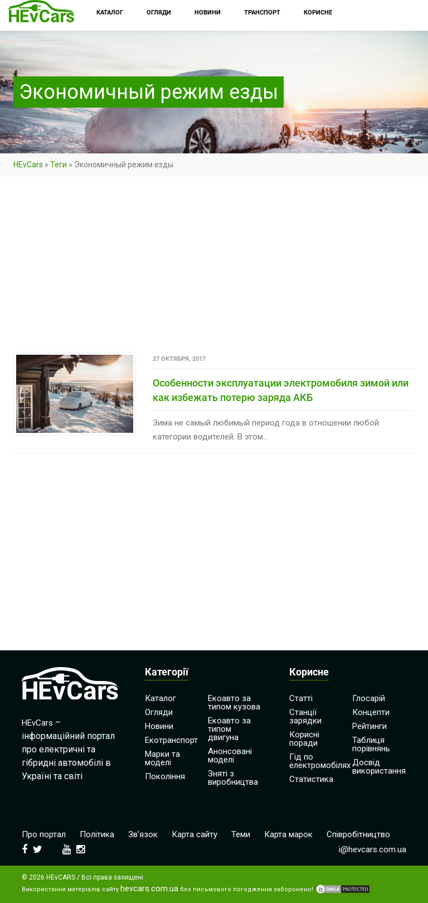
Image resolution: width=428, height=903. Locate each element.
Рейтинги (369, 726)
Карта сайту (194, 834)
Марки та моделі (162, 758)
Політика (97, 834)
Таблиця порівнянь (371, 744)
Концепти (371, 712)
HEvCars (28, 164)
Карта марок (288, 834)
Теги (58, 164)
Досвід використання (379, 766)
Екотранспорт (171, 740)
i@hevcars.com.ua (372, 849)
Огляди (159, 712)
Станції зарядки (305, 716)
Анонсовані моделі (230, 755)
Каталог (160, 698)
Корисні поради (304, 739)
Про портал (44, 834)
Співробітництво (358, 834)
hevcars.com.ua (149, 889)
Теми (240, 834)
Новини (159, 726)
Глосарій (368, 698)
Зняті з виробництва (233, 778)
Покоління (165, 776)
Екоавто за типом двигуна (229, 729)
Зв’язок (143, 834)
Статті (301, 698)
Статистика (311, 779)
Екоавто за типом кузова (234, 702)
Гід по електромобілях (320, 761)
